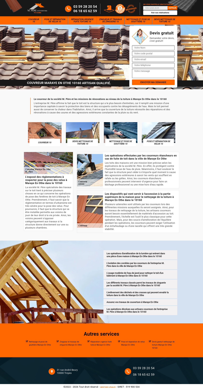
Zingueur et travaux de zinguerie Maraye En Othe (71, 343)
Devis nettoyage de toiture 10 (164, 20)
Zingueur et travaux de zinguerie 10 (110, 20)
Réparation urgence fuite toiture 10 (82, 20)
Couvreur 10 (33, 20)
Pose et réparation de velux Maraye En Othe (133, 343)
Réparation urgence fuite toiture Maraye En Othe (101, 343)
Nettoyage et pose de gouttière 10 (138, 20)
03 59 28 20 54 (85, 6)
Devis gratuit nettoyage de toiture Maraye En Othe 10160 (163, 345)
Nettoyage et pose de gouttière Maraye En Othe (40, 343)
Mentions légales (107, 387)
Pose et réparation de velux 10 (54, 20)
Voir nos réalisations (160, 13)
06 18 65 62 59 (85, 11)
